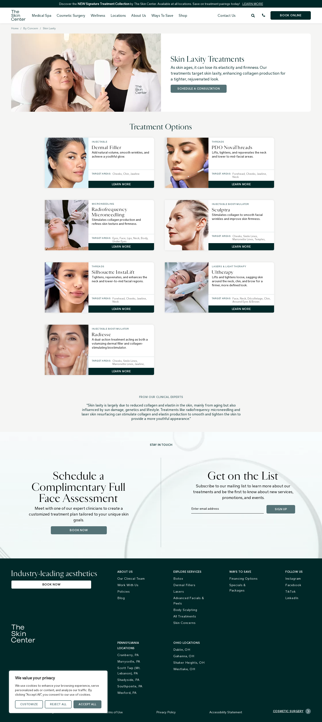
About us (125, 571)
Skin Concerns (184, 623)
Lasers (178, 591)
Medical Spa (41, 15)
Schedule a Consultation (198, 88)
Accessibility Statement (225, 712)
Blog (121, 598)
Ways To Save (162, 15)
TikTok (290, 591)
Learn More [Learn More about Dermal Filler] (121, 184)
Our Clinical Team (131, 579)
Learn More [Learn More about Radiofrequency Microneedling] (121, 246)
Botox (178, 579)
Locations (118, 15)
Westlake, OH (184, 669)
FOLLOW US (294, 571)
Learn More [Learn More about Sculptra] (241, 246)
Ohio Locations (186, 642)
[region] (58, 692)
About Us (138, 15)
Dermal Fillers (184, 585)
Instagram (293, 579)
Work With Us (128, 585)
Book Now (79, 530)
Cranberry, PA (128, 655)
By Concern (30, 28)
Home (15, 28)
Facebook (293, 585)
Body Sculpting (185, 610)
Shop (183, 15)
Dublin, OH (181, 650)
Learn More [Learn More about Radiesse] (121, 371)
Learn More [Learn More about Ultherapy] (241, 309)
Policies (123, 591)
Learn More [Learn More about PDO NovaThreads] (241, 184)
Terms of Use (113, 712)
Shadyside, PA (128, 680)
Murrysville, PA (128, 661)
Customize (29, 704)
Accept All (87, 704)
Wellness (98, 15)
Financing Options (243, 579)
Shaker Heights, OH (189, 663)
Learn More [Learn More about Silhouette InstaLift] (121, 309)
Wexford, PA (127, 693)
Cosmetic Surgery (71, 15)
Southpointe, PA (130, 686)
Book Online (290, 15)
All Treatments (184, 616)
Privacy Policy (166, 712)
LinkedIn (291, 598)
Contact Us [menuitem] (227, 15)
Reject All (58, 704)
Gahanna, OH (183, 656)
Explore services (187, 571)
